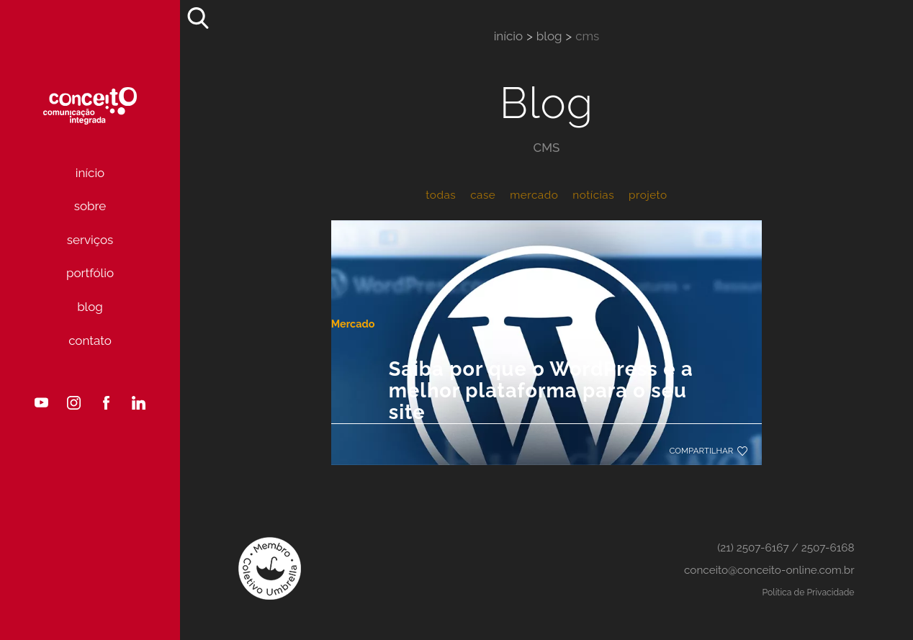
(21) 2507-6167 (753, 547)
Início (90, 173)
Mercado (376, 291)
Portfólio (90, 273)
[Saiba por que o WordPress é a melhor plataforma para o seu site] (547, 222)
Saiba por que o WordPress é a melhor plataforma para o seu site (527, 374)
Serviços (90, 240)
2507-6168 (828, 547)
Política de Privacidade (809, 592)
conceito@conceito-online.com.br (769, 570)
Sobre (90, 206)
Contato (90, 340)
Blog (90, 306)
